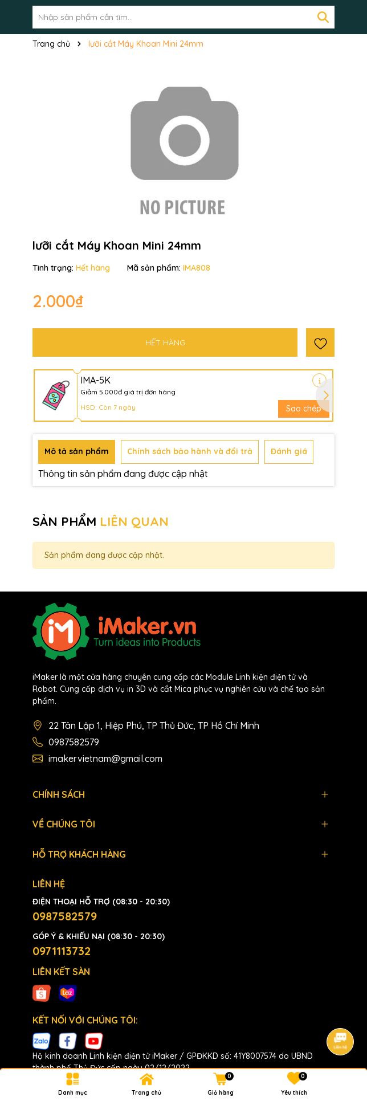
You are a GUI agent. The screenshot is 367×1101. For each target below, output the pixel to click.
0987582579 (73, 742)
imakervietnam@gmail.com (105, 758)
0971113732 (61, 951)
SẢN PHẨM (100, 521)
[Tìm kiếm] (323, 17)
